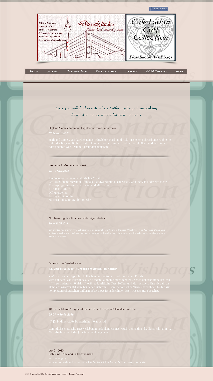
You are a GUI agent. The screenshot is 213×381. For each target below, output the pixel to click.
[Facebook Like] (174, 58)
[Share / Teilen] (158, 9)
